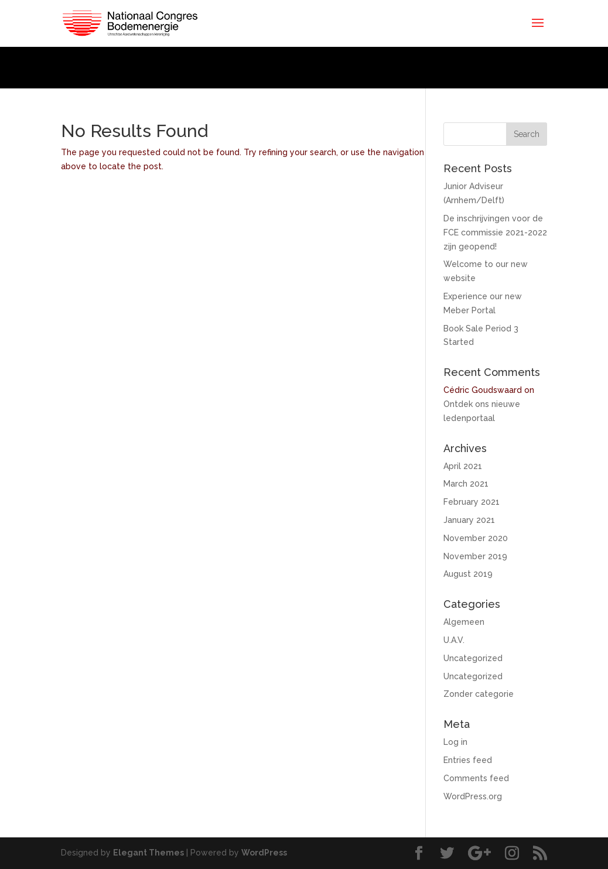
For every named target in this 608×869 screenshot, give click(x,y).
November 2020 (475, 538)
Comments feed (476, 778)
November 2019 (475, 556)
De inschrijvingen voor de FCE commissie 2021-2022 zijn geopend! (495, 232)
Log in (455, 742)
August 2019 (468, 574)
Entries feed (467, 760)
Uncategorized (473, 658)
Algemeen (463, 622)
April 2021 (462, 466)
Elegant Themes (148, 852)
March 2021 (466, 483)
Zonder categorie (478, 694)
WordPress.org (472, 796)
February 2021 (471, 502)
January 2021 (469, 520)
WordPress (264, 852)
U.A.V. (453, 640)
